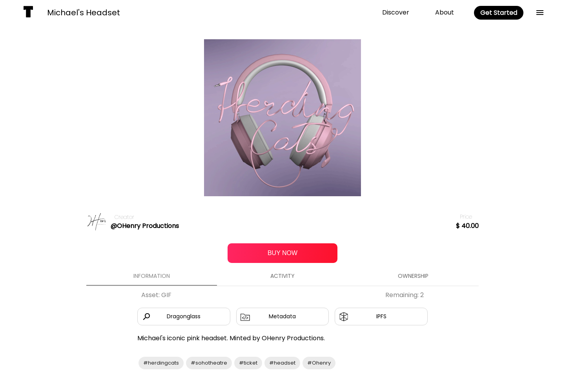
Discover (395, 12)
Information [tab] (151, 276)
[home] (28, 12)
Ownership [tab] (413, 276)
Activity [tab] (282, 276)
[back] (539, 12)
